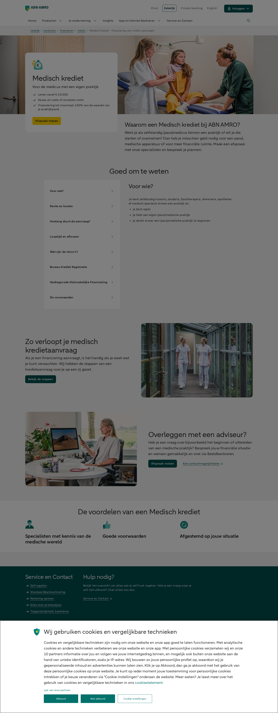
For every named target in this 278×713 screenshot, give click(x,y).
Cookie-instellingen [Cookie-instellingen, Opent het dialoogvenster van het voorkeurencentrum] (134, 698)
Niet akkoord (97, 698)
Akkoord (61, 698)
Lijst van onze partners (57, 690)
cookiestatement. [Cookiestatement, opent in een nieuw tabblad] (149, 682)
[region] (139, 667)
